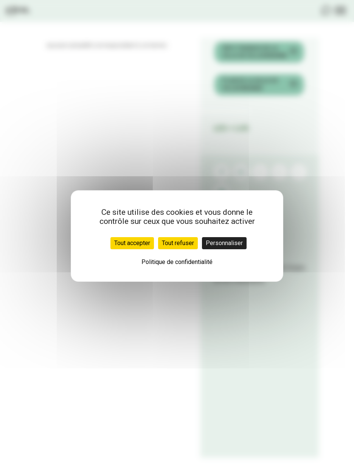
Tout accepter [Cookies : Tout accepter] (132, 243)
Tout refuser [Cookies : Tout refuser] (178, 243)
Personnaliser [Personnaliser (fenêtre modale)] (224, 243)
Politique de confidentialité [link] (177, 262)
